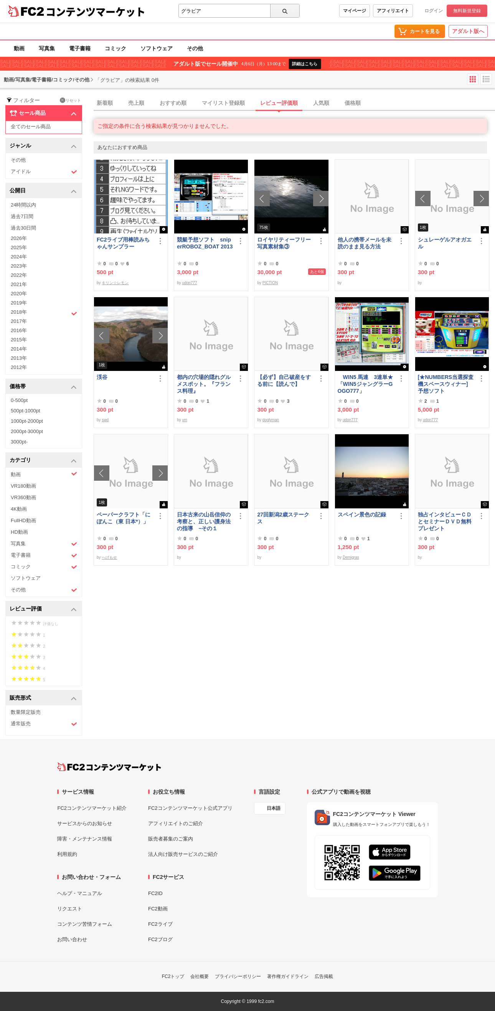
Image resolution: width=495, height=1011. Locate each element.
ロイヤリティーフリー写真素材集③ (284, 243)
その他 (195, 48)
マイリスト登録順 (223, 103)
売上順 (136, 103)
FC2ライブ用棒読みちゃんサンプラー (123, 243)
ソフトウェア (156, 48)
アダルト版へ (468, 31)
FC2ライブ (160, 924)
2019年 (19, 303)
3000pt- (19, 442)
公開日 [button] (43, 191)
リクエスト (69, 909)
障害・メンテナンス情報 (84, 839)
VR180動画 (23, 486)
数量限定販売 (26, 712)
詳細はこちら (304, 63)
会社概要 (199, 976)
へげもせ (109, 557)
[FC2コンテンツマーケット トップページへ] (109, 766)
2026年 (19, 238)
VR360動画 (23, 497)
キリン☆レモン (115, 283)
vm (184, 420)
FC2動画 (158, 909)
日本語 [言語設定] (273, 808)
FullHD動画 (23, 520)
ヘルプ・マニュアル (79, 893)
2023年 (19, 266)
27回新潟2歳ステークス (283, 518)
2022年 (19, 275)
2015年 (19, 340)
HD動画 (19, 532)
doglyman (270, 420)
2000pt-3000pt (27, 431)
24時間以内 (23, 205)
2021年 (19, 284)
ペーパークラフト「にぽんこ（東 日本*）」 (123, 518)
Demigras (351, 557)
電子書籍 (80, 48)
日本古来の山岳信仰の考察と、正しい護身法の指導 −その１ (204, 521)
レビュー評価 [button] (43, 609)
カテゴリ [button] (43, 460)
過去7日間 (22, 216)
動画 (19, 48)
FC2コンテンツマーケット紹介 (92, 808)
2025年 (19, 247)
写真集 (47, 48)
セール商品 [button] (43, 113)
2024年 (19, 257)
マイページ (354, 10)
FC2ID (155, 893)
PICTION (270, 283)
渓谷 (102, 377)
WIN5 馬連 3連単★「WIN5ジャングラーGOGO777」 (365, 384)
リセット (70, 100)
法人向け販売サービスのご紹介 (183, 854)
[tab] (294, 103)
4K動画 (19, 509)
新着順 (105, 103)
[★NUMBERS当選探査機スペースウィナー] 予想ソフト (446, 384)
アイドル (44, 172)
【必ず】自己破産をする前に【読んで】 (284, 380)
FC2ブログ (160, 939)
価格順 (353, 103)
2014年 (19, 349)
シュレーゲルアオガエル (445, 243)
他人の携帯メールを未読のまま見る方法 (364, 243)
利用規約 (67, 854)
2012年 (19, 367)
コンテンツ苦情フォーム (84, 924)
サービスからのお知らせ (84, 823)
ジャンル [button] (43, 146)
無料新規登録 (467, 10)
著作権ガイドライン (288, 976)
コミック (115, 48)
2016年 (19, 330)
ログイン (433, 10)
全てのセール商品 (31, 126)
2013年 (19, 358)
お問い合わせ (72, 939)
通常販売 (44, 724)
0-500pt (19, 400)
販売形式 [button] (43, 698)
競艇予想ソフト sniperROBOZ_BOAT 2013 (205, 243)
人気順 (321, 103)
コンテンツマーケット (95, 11)
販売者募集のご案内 (170, 839)
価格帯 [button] (43, 387)
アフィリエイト (393, 10)
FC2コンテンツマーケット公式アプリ (190, 808)
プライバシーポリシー (238, 976)
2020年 (19, 293)
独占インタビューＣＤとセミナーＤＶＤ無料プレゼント (445, 521)
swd (105, 420)
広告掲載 (324, 976)
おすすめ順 (173, 103)
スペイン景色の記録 (362, 514)
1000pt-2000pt (27, 421)
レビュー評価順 (279, 103)
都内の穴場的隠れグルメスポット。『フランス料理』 (204, 384)
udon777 (189, 283)
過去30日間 (23, 228)
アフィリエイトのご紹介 (175, 823)
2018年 (44, 313)
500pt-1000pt (25, 411)
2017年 (19, 321)
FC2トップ (173, 976)
